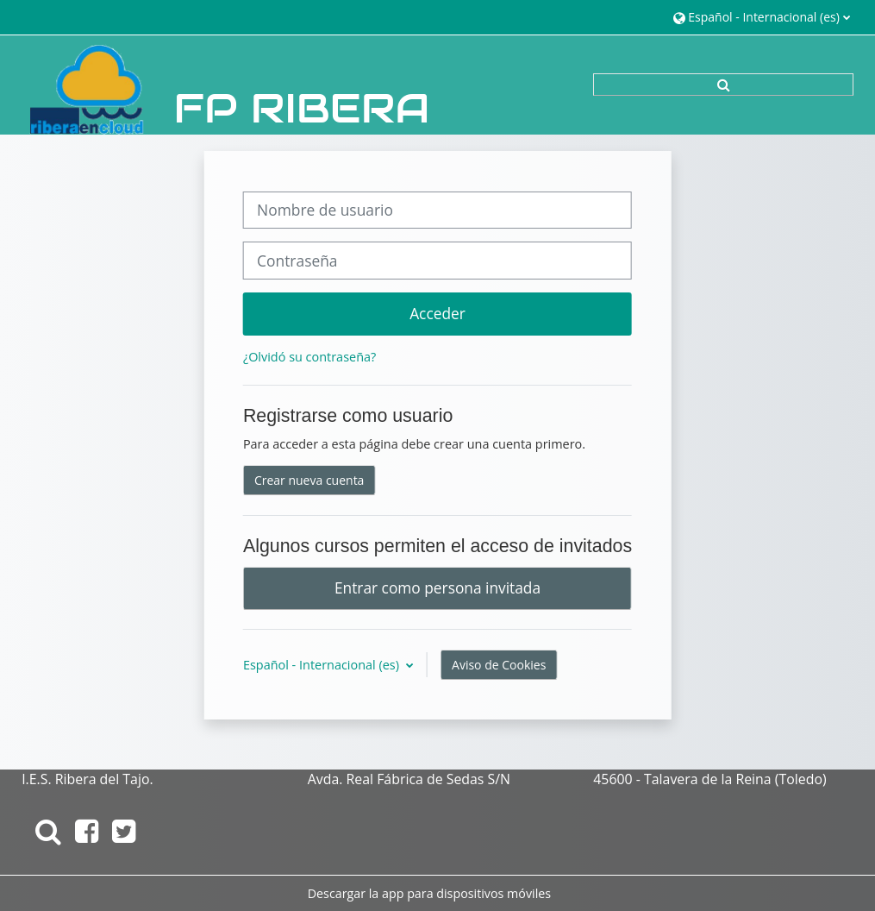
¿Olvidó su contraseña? (309, 357)
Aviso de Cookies (499, 665)
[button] (761, 16)
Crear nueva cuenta (309, 480)
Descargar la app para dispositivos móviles (429, 893)
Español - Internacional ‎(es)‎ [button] (323, 665)
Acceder (437, 313)
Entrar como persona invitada (437, 587)
